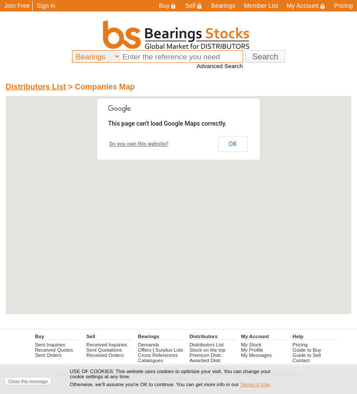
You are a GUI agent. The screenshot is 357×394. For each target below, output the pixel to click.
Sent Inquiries (50, 344)
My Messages (256, 355)
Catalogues (150, 360)
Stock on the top (207, 350)
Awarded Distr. (205, 360)
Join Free (17, 5)
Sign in (46, 5)
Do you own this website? (139, 144)
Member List (261, 5)
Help (297, 336)
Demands (148, 344)
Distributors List (36, 86)
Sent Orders (48, 355)
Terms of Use (255, 384)
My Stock (251, 344)
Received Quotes (54, 350)
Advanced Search (219, 66)
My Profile (252, 350)
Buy (167, 5)
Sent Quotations (104, 350)
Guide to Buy (306, 350)
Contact (300, 360)
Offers (144, 350)
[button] (178, 197)
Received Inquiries (106, 344)
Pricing (300, 344)
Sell (193, 5)
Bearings (223, 5)
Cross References (158, 355)
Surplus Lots (169, 350)
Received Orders (105, 355)
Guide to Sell (306, 355)
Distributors (203, 336)
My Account (306, 5)
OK (233, 143)
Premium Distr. (205, 355)
